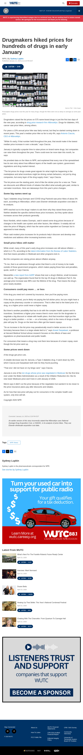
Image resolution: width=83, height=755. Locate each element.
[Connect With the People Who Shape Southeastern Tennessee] (41, 669)
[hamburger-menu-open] (5, 3)
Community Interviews (68, 733)
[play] (6, 11)
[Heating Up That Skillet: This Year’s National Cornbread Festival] (9, 606)
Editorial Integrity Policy (53, 739)
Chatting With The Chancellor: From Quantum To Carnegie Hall (41, 618)
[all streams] (80, 10)
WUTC (11, 736)
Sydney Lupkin (17, 59)
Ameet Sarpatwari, (61, 330)
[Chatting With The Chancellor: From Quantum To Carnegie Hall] (9, 622)
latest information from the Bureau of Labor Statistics (53, 251)
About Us (34, 727)
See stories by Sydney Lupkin (15, 469)
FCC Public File (36, 737)
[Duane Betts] (9, 590)
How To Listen (35, 732)
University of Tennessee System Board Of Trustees (70, 739)
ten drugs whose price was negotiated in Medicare (43, 373)
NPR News (14, 442)
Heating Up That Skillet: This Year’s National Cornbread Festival (41, 602)
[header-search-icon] (63, 3)
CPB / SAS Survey (70, 727)
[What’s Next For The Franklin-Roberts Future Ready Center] (9, 558)
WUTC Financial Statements (53, 728)
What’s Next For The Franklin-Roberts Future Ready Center (40, 554)
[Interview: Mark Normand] (9, 574)
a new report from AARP (24, 275)
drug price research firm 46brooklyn (42, 122)
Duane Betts (22, 586)
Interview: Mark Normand (27, 570)
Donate (74, 3)
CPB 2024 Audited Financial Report (54, 733)
